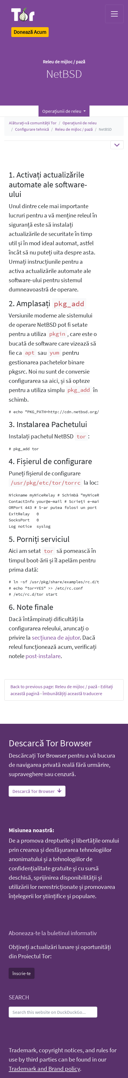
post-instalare (43, 656)
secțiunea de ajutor (56, 637)
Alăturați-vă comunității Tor (32, 122)
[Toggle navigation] (114, 14)
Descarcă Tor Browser (37, 791)
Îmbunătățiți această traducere (72, 693)
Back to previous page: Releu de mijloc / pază (53, 686)
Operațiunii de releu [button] (62, 111)
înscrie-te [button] (21, 973)
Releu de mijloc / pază (74, 129)
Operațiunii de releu (80, 122)
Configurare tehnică (32, 129)
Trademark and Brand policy (44, 1069)
